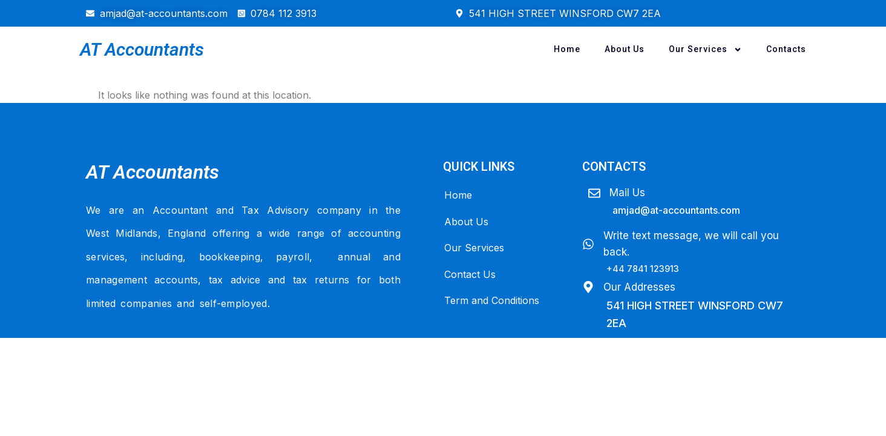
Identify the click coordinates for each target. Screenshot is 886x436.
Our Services (705, 49)
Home (567, 49)
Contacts (786, 49)
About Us (625, 49)
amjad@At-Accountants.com (676, 210)
